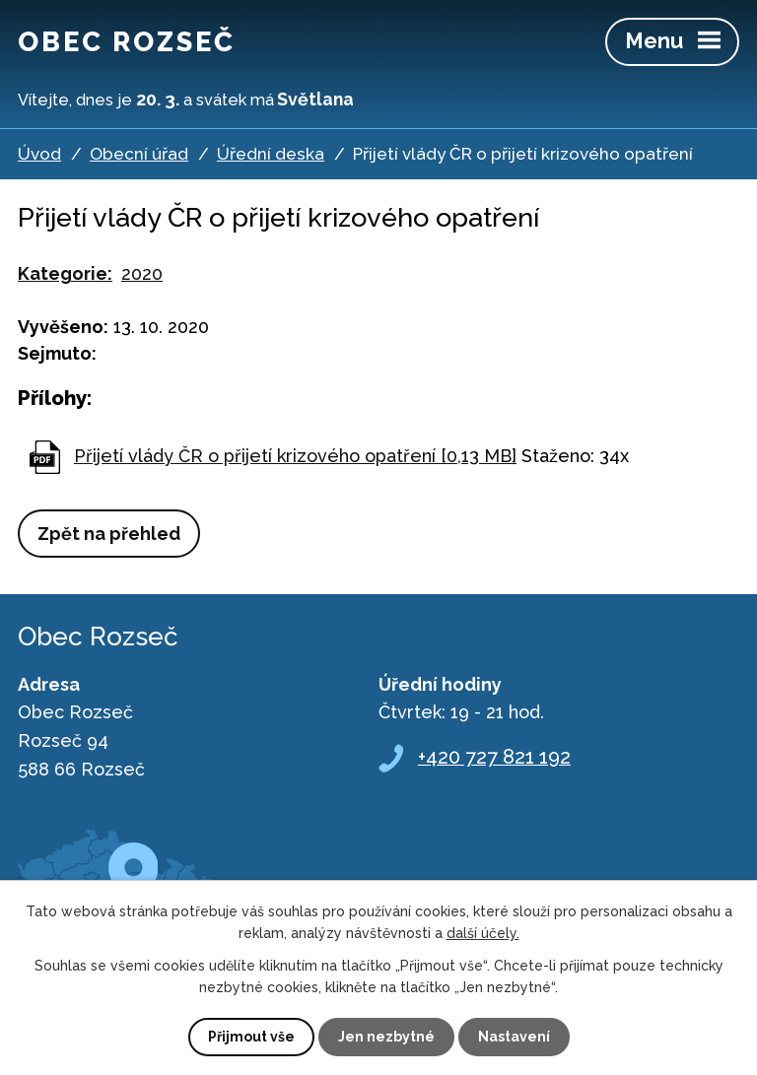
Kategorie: (65, 273)
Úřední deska (270, 154)
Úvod (39, 154)
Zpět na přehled (108, 533)
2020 (142, 273)
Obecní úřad (139, 154)
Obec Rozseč (127, 41)
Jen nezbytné (386, 1036)
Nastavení (514, 1036)
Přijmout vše (251, 1036)
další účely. (483, 933)
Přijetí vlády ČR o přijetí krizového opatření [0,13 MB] (295, 455)
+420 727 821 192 (494, 757)
